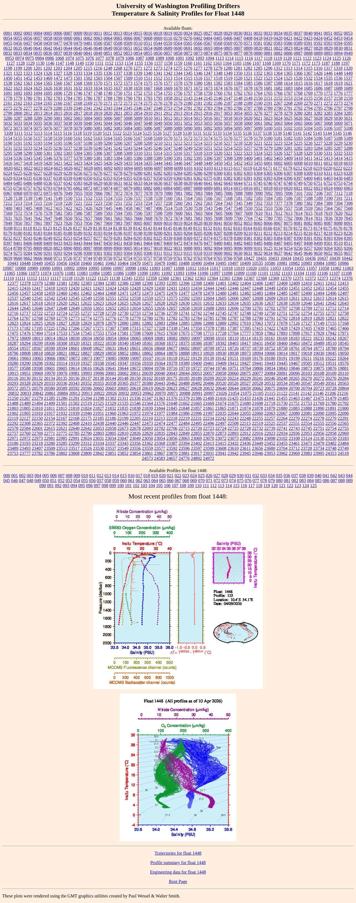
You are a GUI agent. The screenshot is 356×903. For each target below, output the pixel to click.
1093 (199, 58)
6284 (178, 173)
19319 (74, 363)
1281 (237, 68)
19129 (196, 358)
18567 (37, 348)
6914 (228, 188)
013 (108, 475)
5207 (127, 143)
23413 (208, 443)
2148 (238, 98)
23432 (233, 443)
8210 (248, 233)
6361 (188, 178)
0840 (77, 53)
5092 (208, 128)
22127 (25, 418)
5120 (97, 133)
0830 (338, 48)
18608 (86, 348)
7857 (27, 223)
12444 (208, 288)
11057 (311, 268)
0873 (198, 53)
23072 (220, 438)
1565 (47, 83)
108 (182, 485)
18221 (306, 338)
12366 (237, 278)
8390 (298, 238)
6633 (138, 183)
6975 (48, 193)
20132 (37, 378)
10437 (322, 258)
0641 (37, 48)
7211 (348, 198)
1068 (59, 58)
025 (201, 475)
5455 (258, 163)
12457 (25, 293)
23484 (343, 443)
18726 (233, 348)
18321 (86, 343)
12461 (74, 293)
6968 (18, 193)
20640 (220, 388)
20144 (110, 378)
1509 (127, 78)
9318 (198, 253)
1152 (109, 63)
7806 (298, 218)
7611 (268, 213)
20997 (209, 393)
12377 (12, 283)
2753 (168, 108)
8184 (47, 233)
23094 (257, 438)
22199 (122, 418)
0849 (97, 53)
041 (326, 475)
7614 (298, 213)
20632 (208, 388)
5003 (77, 118)
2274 (348, 103)
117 (251, 485)
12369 (273, 278)
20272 (318, 378)
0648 (97, 48)
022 (178, 475)
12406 (257, 283)
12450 (282, 288)
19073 (86, 358)
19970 (49, 373)
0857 (168, 53)
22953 (306, 433)
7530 (188, 208)
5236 (57, 148)
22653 (98, 428)
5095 (238, 128)
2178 (168, 103)
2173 (127, 103)
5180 (268, 138)
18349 (135, 343)
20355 (98, 383)
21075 (245, 393)
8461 (138, 243)
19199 (294, 358)
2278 (37, 108)
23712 (294, 448)
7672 (168, 218)
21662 (184, 403)
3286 (7, 118)
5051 (178, 123)
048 (30, 480)
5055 (208, 123)
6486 (27, 183)
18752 (269, 348)
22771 (49, 433)
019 (154, 475)
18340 (122, 343)
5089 (178, 128)
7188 (308, 198)
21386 (196, 398)
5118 (77, 133)
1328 (67, 73)
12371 (298, 278)
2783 (208, 108)
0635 (17, 48)
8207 (218, 233)
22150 (37, 418)
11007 (166, 268)
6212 (297, 168)
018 (147, 475)
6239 (67, 173)
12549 (86, 298)
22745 (306, 428)
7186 (288, 198)
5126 (157, 133)
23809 (86, 453)
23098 (269, 438)
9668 (47, 258)
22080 (294, 413)
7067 (108, 193)
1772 (328, 93)
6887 (188, 188)
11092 (166, 273)
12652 (110, 308)
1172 (306, 63)
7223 (97, 203)
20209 (208, 378)
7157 (138, 198)
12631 (196, 303)
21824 (86, 408)
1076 (89, 58)
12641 (318, 303)
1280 (227, 68)
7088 (238, 193)
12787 (233, 318)
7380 (298, 203)
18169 (281, 338)
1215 (87, 68)
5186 (318, 138)
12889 (220, 323)
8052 (238, 223)
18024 (62, 338)
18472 (306, 343)
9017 (148, 248)
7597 (148, 213)
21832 (110, 408)
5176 (228, 138)
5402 (268, 158)
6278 (117, 173)
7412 (47, 208)
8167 (277, 228)
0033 (268, 33)
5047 (138, 123)
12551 (110, 298)
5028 (318, 118)
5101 (278, 128)
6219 (317, 168)
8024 (188, 223)
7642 (37, 218)
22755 (343, 428)
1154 (128, 63)
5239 (87, 148)
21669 (208, 403)
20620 (159, 388)
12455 (343, 288)
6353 (107, 178)
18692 (184, 348)
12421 (86, 288)
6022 (28, 168)
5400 (248, 158)
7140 (37, 198)
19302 (49, 363)
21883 (294, 408)
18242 (330, 338)
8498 (308, 243)
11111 (20, 278)
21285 (49, 398)
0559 (168, 43)
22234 (208, 418)
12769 (49, 318)
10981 (282, 263)
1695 (47, 93)
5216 (218, 143)
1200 (27, 68)
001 (14, 475)
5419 (37, 163)
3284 (338, 113)
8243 (27, 238)
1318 (337, 68)
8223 (338, 233)
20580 (49, 388)
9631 (248, 253)
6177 (277, 168)
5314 (158, 153)
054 (76, 480)
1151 (99, 63)
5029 (328, 118)
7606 (228, 213)
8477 (208, 243)
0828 (318, 48)
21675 (233, 403)
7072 (118, 193)
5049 (158, 123)
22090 (318, 413)
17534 (74, 333)
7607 (238, 213)
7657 (87, 218)
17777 (245, 333)
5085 (138, 128)
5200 (107, 143)
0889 (318, 53)
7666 (138, 218)
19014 (282, 353)
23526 (86, 448)
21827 (98, 408)
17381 (220, 328)
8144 (157, 228)
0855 (148, 53)
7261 (188, 203)
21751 (294, 403)
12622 (86, 303)
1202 (47, 68)
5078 (67, 128)
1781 (37, 98)
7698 (218, 218)
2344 (117, 108)
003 (30, 475)
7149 (57, 198)
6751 (318, 183)
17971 (343, 333)
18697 (196, 348)
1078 (109, 58)
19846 (294, 368)
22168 (74, 418)
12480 (220, 293)
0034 (278, 33)
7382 (308, 203)
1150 (89, 63)
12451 (294, 288)
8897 (87, 248)
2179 (178, 103)
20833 (25, 393)
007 (61, 475)
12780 (147, 318)
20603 (110, 388)
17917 (306, 333)
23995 (318, 453)
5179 (258, 138)
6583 (77, 183)
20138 (98, 378)
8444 (87, 243)
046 (14, 480)
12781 (159, 318)
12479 (208, 293)
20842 (37, 393)
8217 (318, 233)
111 (206, 485)
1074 (69, 58)
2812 (27, 113)
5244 (138, 148)
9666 (37, 258)
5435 (148, 163)
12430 (159, 288)
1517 (208, 78)
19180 (269, 358)
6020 (8, 168)
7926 (67, 223)
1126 (346, 58)
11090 (142, 273)
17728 (220, 333)
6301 (228, 173)
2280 (57, 108)
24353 (331, 453)
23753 (12, 453)
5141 (297, 133)
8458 (127, 243)
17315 (135, 328)
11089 (130, 273)
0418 (258, 38)
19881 (343, 368)
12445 (220, 288)
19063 (25, 358)
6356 (138, 178)
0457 (27, 43)
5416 (7, 163)
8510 (338, 243)
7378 (288, 203)
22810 (122, 433)
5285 (328, 148)
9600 (218, 253)
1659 (138, 88)
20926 (111, 393)
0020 (178, 33)
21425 (233, 398)
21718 (269, 403)
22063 (269, 413)
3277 (268, 113)
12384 (98, 283)
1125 (336, 58)
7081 (178, 193)
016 (131, 475)
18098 (208, 338)
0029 (228, 33)
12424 (110, 288)
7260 (178, 203)
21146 (318, 393)
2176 (158, 103)
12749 (257, 313)
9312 (168, 253)
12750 (269, 313)
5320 (218, 153)
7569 (7, 213)
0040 (308, 33)
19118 (171, 358)
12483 (257, 293)
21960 (110, 413)
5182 (288, 138)
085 (318, 480)
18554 (12, 348)
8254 (77, 238)
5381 (97, 158)
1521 (248, 78)
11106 (322, 273)
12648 (61, 308)
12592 (184, 298)
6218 (307, 168)
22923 (269, 433)
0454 (348, 38)
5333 (348, 153)
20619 (147, 388)
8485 (258, 243)
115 (236, 485)
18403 (233, 343)
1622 (7, 88)
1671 (188, 88)
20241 (257, 378)
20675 (269, 388)
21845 (171, 408)
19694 (147, 368)
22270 (294, 418)
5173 (198, 138)
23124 (306, 438)
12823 (12, 323)
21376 (171, 398)
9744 (87, 258)
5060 (248, 123)
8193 (97, 233)
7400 (7, 208)
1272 (147, 68)
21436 (257, 398)
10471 (147, 263)
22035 (220, 413)
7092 (268, 193)
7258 (168, 203)
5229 (338, 143)
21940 (86, 413)
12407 (269, 283)
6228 (47, 173)
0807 (238, 48)
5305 (87, 153)
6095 (138, 168)
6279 (127, 173)
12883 (159, 323)
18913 (196, 353)
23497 (37, 448)
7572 (17, 213)
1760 (218, 93)
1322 (17, 73)
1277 (197, 68)
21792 (343, 403)
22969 (343, 433)
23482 (331, 443)
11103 (286, 273)
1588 (278, 83)
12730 (122, 313)
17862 (269, 333)
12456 (12, 293)
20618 (135, 388)
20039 (147, 373)
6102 (198, 168)
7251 (117, 203)
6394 (278, 178)
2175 (148, 103)
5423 (77, 163)
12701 (257, 308)
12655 (147, 308)
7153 (97, 198)
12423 (98, 288)
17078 (282, 323)
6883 (158, 188)
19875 (318, 368)
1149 (79, 63)
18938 (233, 353)
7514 (168, 208)
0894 (338, 53)
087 (333, 480)
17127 (306, 323)
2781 (188, 108)
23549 (122, 448)
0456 (17, 43)
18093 (184, 338)
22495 (196, 423)
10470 (135, 263)
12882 (147, 323)
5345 (37, 158)
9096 (238, 248)
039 (310, 475)
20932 (123, 393)
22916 (257, 433)
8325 (158, 238)
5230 (348, 143)
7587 (87, 213)
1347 (208, 73)
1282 (247, 68)
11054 (287, 268)
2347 (148, 108)
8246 (37, 238)
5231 (7, 148)
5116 (67, 133)
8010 (168, 223)
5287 (338, 148)
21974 (147, 413)
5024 (278, 118)
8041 (218, 223)
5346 (47, 158)
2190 (258, 103)
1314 (297, 68)
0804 (218, 48)
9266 (348, 248)
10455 (49, 263)
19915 (13, 373)
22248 (245, 418)
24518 (343, 453)
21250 (12, 398)
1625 (37, 88)
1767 (288, 93)
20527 (245, 383)
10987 (8, 268)
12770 (61, 318)
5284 (318, 148)
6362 (198, 178)
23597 (196, 448)
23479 (318, 443)
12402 (233, 283)
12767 (25, 318)
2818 (87, 113)
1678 (248, 88)
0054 (7, 38)
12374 (334, 278)
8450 (107, 243)
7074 (128, 193)
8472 (178, 243)
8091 (348, 223)
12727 (86, 313)
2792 (298, 108)
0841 (87, 53)
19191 (282, 358)
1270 (127, 68)
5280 (278, 148)
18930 (220, 353)
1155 (138, 63)
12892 (233, 323)
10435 (298, 258)
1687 (328, 88)
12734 (147, 313)
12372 (310, 278)
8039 (208, 223)
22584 (25, 428)
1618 (328, 83)
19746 (220, 368)
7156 (127, 198)
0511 (148, 43)
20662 (257, 388)
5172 (188, 138)
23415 (220, 443)
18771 (318, 348)
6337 (47, 178)
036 (287, 475)
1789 (117, 98)
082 (294, 480)
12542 (49, 298)
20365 (122, 383)
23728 (306, 448)
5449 (208, 163)
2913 (178, 113)
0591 (308, 43)
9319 (208, 253)
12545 (74, 298)
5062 (268, 123)
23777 (25, 453)
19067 (62, 358)
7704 (248, 218)
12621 (74, 303)
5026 (298, 118)
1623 (17, 88)
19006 (269, 353)
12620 (61, 303)
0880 (258, 53)
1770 (318, 93)
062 (139, 480)
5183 (298, 138)
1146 (50, 63)
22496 (208, 423)
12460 (61, 293)
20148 (122, 378)
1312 (277, 68)
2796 (328, 108)
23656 (257, 448)
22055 (245, 413)
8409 (47, 243)
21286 (61, 398)
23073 (233, 438)
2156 (318, 98)
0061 (77, 38)
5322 (238, 153)
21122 (281, 393)
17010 (245, 323)
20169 (159, 378)
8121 (37, 228)
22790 (86, 433)
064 (154, 480)
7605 (218, 213)
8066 (268, 223)
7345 (238, 203)
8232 (7, 238)
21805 (25, 408)
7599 (168, 213)
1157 (158, 63)
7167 (218, 198)
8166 (267, 228)
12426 (122, 288)
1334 (87, 73)
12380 (49, 283)
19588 (25, 368)
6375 (208, 178)
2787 (248, 108)
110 (198, 485)
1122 (307, 58)
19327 (86, 363)
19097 (135, 358)
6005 (288, 163)
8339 (168, 238)
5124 (137, 133)
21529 (110, 403)
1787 (97, 98)
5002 (67, 118)
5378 (77, 158)
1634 (97, 88)
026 (209, 475)
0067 (138, 38)
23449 (257, 443)
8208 (228, 233)
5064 (288, 123)
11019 (239, 268)
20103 (306, 373)
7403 (17, 208)
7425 (77, 208)
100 (120, 485)
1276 (187, 68)
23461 (294, 443)
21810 (37, 408)
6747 (278, 183)
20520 (220, 383)
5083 (117, 128)
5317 (188, 153)
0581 (258, 43)
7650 (67, 218)
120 (274, 485)
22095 (331, 413)
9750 (107, 258)
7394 (338, 203)
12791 (269, 318)
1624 (27, 88)
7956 (87, 223)
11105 (310, 273)
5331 (328, 153)
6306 (278, 173)
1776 (338, 93)
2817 (77, 113)
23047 (122, 438)
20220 (220, 378)
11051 (263, 268)
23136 (318, 438)
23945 (245, 453)
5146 (347, 133)
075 (240, 480)
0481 (87, 43)
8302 (148, 238)
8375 (218, 238)
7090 (258, 193)
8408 (37, 243)
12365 (224, 278)
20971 (172, 393)
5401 (258, 158)
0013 (117, 33)
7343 (228, 203)
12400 (208, 283)
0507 (107, 43)
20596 (86, 388)
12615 (343, 298)
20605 (122, 388)
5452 (238, 163)
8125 (57, 228)
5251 (208, 148)
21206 (330, 393)
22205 (135, 418)
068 (185, 480)
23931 (208, 453)
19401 (208, 363)
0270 (178, 38)
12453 (318, 288)
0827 (308, 48)
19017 (294, 353)
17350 (196, 328)
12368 (261, 278)
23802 (61, 453)
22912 (245, 433)
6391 (248, 178)
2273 (338, 103)
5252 (218, 148)
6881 (138, 188)
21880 (282, 408)
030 (240, 475)
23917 (196, 453)
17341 (184, 328)
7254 (148, 203)
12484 (269, 293)
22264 (282, 418)
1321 (7, 73)
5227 (318, 143)
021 (170, 475)
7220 (67, 203)
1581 (208, 83)
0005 (47, 33)
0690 (178, 48)
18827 (86, 353)
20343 (74, 383)
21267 (25, 398)
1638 (127, 88)
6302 (238, 173)
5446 (178, 163)
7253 (138, 203)
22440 (110, 423)
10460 (86, 263)
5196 (67, 143)
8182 (27, 233)
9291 (47, 253)
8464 (148, 243)
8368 (178, 238)
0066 (127, 38)
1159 (178, 63)
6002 (278, 163)
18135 (257, 338)
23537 (110, 448)
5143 (317, 133)
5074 (27, 128)
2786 (238, 108)
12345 (126, 278)
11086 (118, 273)
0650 (117, 48)
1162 (207, 63)
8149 (187, 228)
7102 (308, 193)
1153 (119, 63)
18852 (122, 353)
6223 (347, 168)
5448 (198, 163)
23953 (269, 453)
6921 (298, 188)
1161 (197, 63)
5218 (238, 143)
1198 (8, 68)
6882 (148, 188)
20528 (257, 383)
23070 (208, 438)
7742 (258, 218)
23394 (184, 443)
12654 (135, 308)
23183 (343, 438)
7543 (208, 208)
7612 (278, 213)
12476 (171, 293)
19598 (37, 368)
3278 (278, 113)
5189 (348, 138)
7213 (17, 203)
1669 (168, 88)
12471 (122, 293)
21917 (49, 413)
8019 (178, 223)
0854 (138, 53)
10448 (25, 263)
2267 (278, 103)
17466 (343, 328)
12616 (12, 303)
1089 (159, 58)
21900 (343, 408)
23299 (74, 443)
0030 (238, 33)
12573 (159, 298)
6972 (38, 193)
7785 (278, 218)
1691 (7, 93)
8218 (328, 233)
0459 (47, 43)
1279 (217, 68)
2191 (268, 103)
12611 (294, 298)
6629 (97, 183)
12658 (184, 308)
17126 (294, 323)
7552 (258, 208)
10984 (318, 263)
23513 (61, 448)
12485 (282, 293)
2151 (268, 98)
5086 (148, 128)
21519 (86, 403)
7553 (268, 208)
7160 (168, 198)
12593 (196, 298)
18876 (171, 353)
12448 (257, 288)
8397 (7, 243)
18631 (110, 348)
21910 (37, 413)
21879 (269, 408)
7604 (208, 213)
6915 (238, 188)
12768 (37, 318)
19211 (306, 358)
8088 (338, 223)
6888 (198, 188)
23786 (49, 453)
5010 (148, 118)
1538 (7, 83)
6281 (148, 173)
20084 (269, 373)
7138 (17, 198)
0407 (238, 38)
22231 (196, 418)
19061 (13, 358)
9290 (37, 253)
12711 (318, 308)
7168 (228, 198)
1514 (178, 78)
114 (228, 485)
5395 (198, 158)
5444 (158, 163)
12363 (200, 278)
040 (318, 475)
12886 (196, 323)
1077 (99, 58)
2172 (117, 103)
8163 (237, 228)
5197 (77, 143)
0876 (228, 53)
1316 (317, 68)
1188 (335, 63)
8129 (87, 228)
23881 (184, 453)
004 (37, 475)
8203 (178, 233)
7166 (208, 198)
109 (190, 485)
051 (53, 480)
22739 (269, 428)
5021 (258, 118)
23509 (49, 448)
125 (313, 485)
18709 (208, 348)
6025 (58, 168)
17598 (135, 333)
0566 (198, 43)
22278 (318, 418)
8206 (208, 233)
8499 (318, 243)
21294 (86, 398)
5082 (107, 128)
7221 (77, 203)
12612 (306, 298)
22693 (147, 428)
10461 (98, 263)
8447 (97, 243)
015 (123, 475)
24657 (171, 458)
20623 (171, 388)
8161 (217, 228)
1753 (148, 93)
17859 (257, 333)
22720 (196, 428)
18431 (257, 343)
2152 (278, 98)
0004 (37, 33)
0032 (258, 33)
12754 (306, 313)
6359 (168, 178)
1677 (238, 88)
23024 (86, 438)
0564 (178, 43)
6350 (87, 178)
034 (271, 475)
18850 (110, 353)
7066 (98, 193)
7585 (67, 213)
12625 (122, 303)
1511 (148, 78)
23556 (135, 448)
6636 (158, 183)
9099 (248, 248)
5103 (298, 128)
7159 (158, 198)
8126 (67, 228)
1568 (77, 83)
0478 (67, 43)
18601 (74, 348)
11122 (91, 278)
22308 (25, 423)
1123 (317, 58)
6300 (218, 173)
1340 (148, 73)
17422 (269, 328)
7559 (308, 208)
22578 (12, 428)
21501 (61, 403)
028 (224, 475)
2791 (288, 108)
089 (349, 480)
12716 (12, 313)
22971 (12, 438)
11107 (334, 273)
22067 (282, 413)
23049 (135, 438)
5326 (278, 153)
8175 (327, 228)
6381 (218, 178)
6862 (77, 188)
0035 (288, 33)
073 (224, 480)
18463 (294, 343)
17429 (294, 328)
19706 (159, 368)
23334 (98, 443)
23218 (37, 443)
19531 (331, 363)
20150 (135, 378)
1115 (239, 58)
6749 (298, 183)
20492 (196, 383)
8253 (67, 238)
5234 (37, 148)
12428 (135, 288)
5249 (188, 148)
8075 (288, 223)
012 (100, 475)
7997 (127, 223)
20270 (306, 378)
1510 (138, 78)
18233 (318, 338)
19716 (171, 368)
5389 (158, 158)
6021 (18, 168)
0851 (107, 53)
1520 (238, 78)
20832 (13, 393)
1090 (169, 58)
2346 (138, 108)
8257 (87, 238)
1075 (79, 58)
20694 (282, 388)
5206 (117, 143)
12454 (331, 288)
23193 (25, 443)
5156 (27, 138)
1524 (278, 78)
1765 (268, 93)
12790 (257, 318)
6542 (67, 183)
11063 (347, 268)
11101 (263, 273)
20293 (12, 383)
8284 (127, 238)
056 (92, 480)
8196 (117, 233)
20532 (269, 383)
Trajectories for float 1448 (178, 853)
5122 (117, 133)
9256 (298, 248)
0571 (248, 43)
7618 (318, 213)
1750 (117, 93)
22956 (318, 433)
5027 (308, 118)
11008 (179, 268)
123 (298, 485)
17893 (282, 333)
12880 (122, 323)
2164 (37, 103)
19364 (159, 363)
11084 (94, 273)
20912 (74, 393)
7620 (338, 213)
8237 (17, 238)
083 (302, 480)
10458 (74, 263)
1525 (288, 78)
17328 (159, 328)
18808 (25, 353)
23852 (122, 453)
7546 (218, 208)
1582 (218, 83)
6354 (117, 178)
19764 (245, 368)
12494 (318, 293)
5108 (348, 128)
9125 (268, 248)
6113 (218, 168)
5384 (117, 158)
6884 (168, 188)
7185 (278, 198)
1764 (258, 93)
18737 (245, 348)
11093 (178, 273)
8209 (238, 233)
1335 (97, 73)
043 (341, 475)
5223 (278, 143)
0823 (288, 48)
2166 (57, 103)
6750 (308, 183)
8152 (207, 228)
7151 (77, 198)
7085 (218, 193)
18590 (49, 348)
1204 (67, 68)
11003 (154, 268)
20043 (171, 373)
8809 (37, 248)
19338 (98, 363)
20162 (147, 378)
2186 (218, 103)
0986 (49, 58)
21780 (331, 403)
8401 (17, 243)
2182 (208, 103)
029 (232, 475)
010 (84, 475)
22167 (61, 418)
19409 (220, 363)
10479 (159, 263)
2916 (208, 113)
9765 (218, 258)
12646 (37, 308)
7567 (338, 208)
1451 (17, 78)
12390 (147, 283)
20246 (269, 378)
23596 (184, 448)
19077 (98, 358)
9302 (107, 253)
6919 (278, 188)
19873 (306, 368)
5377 (67, 158)
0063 (97, 38)
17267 (86, 328)
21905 (25, 413)
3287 (17, 118)
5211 (168, 143)
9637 (278, 253)
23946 (257, 453)
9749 (97, 258)
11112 (32, 278)
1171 (296, 63)
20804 (343, 388)
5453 (248, 163)
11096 (202, 273)
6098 (168, 168)
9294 (67, 253)
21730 (282, 403)
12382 (74, 283)
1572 (117, 83)
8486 (268, 243)
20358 (110, 383)
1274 (167, 68)
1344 (178, 73)
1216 (97, 68)
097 (97, 485)
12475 (159, 293)
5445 (168, 163)
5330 (318, 153)
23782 (37, 453)
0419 (268, 38)
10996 (106, 268)
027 (217, 475)
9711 (57, 258)
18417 (245, 343)
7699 (228, 218)
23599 (208, 448)
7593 (107, 213)
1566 (57, 83)
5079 (77, 128)
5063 (278, 123)
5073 (17, 128)
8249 (47, 238)
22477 (171, 423)
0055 (17, 38)
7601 (188, 213)
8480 (218, 243)
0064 (107, 38)
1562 (17, 83)
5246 (158, 148)
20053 (196, 373)
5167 (138, 138)
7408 (37, 208)
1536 (338, 78)
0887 (298, 53)
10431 (261, 258)
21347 (147, 398)
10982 (294, 263)
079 (271, 480)
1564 (37, 83)
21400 (208, 398)
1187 (325, 63)
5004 (87, 118)
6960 (338, 188)
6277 (107, 173)
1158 (168, 63)
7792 (288, 218)
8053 (248, 223)
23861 (147, 453)
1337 (117, 73)
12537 (12, 298)
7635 (17, 218)
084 (310, 480)
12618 (37, 303)
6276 (97, 173)
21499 (49, 403)
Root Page (178, 881)
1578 (178, 83)
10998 (130, 268)
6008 (298, 163)
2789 (268, 108)
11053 (275, 268)
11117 (55, 278)
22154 (49, 418)
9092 (208, 248)
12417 (37, 288)
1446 (328, 73)
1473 (67, 78)
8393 (328, 238)
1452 (27, 78)
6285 (188, 173)
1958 (168, 98)
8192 (87, 233)
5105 (318, 128)
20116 (12, 378)
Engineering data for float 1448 (178, 872)
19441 (257, 363)
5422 (67, 163)
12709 (306, 308)
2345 (127, 108)
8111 (18, 228)
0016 (148, 33)
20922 (99, 393)
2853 (127, 113)
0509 (127, 43)
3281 (308, 113)
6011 (318, 163)
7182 (248, 198)
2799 (7, 113)
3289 (37, 118)
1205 (77, 68)
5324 (258, 153)
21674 (220, 403)
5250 (198, 148)
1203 (57, 68)
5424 (87, 163)
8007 (148, 223)
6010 (308, 163)
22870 (208, 433)
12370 (285, 278)
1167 (257, 63)
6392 (258, 178)
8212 (268, 233)
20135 (61, 378)
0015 (138, 33)
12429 (147, 288)
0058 (47, 38)
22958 (331, 433)
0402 (198, 38)
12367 (249, 278)
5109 (8, 133)
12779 (135, 318)
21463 (294, 398)
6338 (57, 178)
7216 (47, 203)
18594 (61, 348)
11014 (202, 268)
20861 (50, 393)
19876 (331, 368)
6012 (328, 163)
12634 (233, 303)
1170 (286, 63)
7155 (117, 198)
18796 (12, 353)
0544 (158, 43)
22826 (135, 433)
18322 (98, 343)
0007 (67, 33)
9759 (168, 258)
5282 (298, 148)
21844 (159, 408)
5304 (77, 153)
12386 (122, 283)
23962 (282, 453)
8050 (228, 223)
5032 (7, 123)
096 (89, 485)
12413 (343, 283)
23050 (147, 438)
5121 (107, 133)
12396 (184, 283)
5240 (97, 148)
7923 (57, 223)
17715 (208, 333)
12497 (343, 293)
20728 (331, 388)
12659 (196, 308)
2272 (328, 103)
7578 (47, 213)
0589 (298, 43)
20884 (62, 393)
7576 (37, 213)
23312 (86, 443)
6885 (178, 188)
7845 (348, 218)
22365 (37, 423)
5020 (248, 118)
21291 (74, 398)
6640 (198, 183)
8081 (298, 223)
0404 (208, 38)
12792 (282, 318)
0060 (67, 38)
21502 (74, 403)
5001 (57, 118)
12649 (74, 308)
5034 (27, 123)
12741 (184, 313)
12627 (147, 303)
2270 (308, 103)
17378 (208, 328)
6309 (308, 173)
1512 (158, 78)
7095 (278, 193)
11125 (102, 278)
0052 (338, 33)
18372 (171, 343)
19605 (61, 368)
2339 (67, 108)
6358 (158, 178)
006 (53, 475)
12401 (220, 283)
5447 (188, 163)
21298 (98, 398)
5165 (117, 138)
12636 (257, 303)
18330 (110, 343)
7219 (57, 203)
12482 (245, 293)
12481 (233, 293)
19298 (37, 363)
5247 (168, 148)
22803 (98, 433)
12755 (318, 313)
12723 (49, 313)
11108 (346, 273)
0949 (348, 53)
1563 (27, 83)
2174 (138, 103)
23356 (135, 443)
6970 (28, 193)
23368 (159, 443)
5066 (308, 123)
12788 (245, 318)
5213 (188, 143)
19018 (306, 353)
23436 (245, 443)
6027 (78, 168)
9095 (228, 248)
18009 (25, 338)
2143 (188, 98)
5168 (148, 138)
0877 (238, 53)
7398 (348, 203)
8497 (298, 243)
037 (294, 475)
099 (112, 485)
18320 (74, 343)
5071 (348, 123)
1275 (177, 68)
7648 (57, 218)
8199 (148, 233)
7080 (168, 193)
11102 (275, 273)
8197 (127, 233)
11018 (227, 268)
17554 (110, 333)
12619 (49, 303)
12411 (318, 283)
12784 (196, 318)
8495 (288, 243)
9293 (57, 253)
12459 (49, 293)
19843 (282, 368)
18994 (257, 353)
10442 (347, 258)
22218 (171, 418)
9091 (198, 248)
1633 (87, 88)
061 (131, 480)
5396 (208, 158)
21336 (135, 398)
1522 (258, 78)
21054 (233, 393)
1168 (266, 63)
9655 (338, 253)
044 (349, 475)
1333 (77, 73)
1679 (258, 88)
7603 (198, 213)
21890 (318, 408)
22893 (233, 433)
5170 (168, 138)
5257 (248, 148)
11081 (70, 273)
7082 (188, 193)
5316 (178, 153)
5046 (127, 123)
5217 (228, 143)
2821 (117, 113)
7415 (57, 208)
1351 (248, 73)
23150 (331, 438)
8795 (27, 248)
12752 (294, 313)
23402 (196, 443)
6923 (318, 188)
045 (6, 480)
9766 (228, 258)
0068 (148, 38)
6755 (7, 188)
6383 (238, 178)
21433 (245, 398)
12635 (245, 303)
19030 (318, 353)
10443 (12, 263)
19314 (61, 363)
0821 (268, 48)
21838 (135, 408)
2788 (258, 108)
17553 (98, 333)
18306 (49, 343)
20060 (233, 373)
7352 (258, 203)
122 (290, 485)
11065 (9, 273)
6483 (348, 178)
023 (185, 475)
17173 (12, 328)
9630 (238, 253)
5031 (348, 118)
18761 (294, 348)
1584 (238, 83)
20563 (343, 383)
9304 (127, 253)
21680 (245, 403)
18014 (49, 338)
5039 (77, 123)
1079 (119, 58)
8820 (47, 248)
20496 (208, 383)
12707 (282, 308)
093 (66, 485)
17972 (13, 338)
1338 (127, 73)
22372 (49, 423)
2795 (318, 108)
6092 (108, 168)
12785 (208, 318)
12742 (196, 313)
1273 (157, 68)
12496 (331, 293)
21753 (306, 403)
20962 (148, 393)
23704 (282, 448)
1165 (237, 63)
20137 (86, 378)
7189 (318, 198)
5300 (37, 153)
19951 (25, 373)
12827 (61, 323)
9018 (158, 248)
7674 (178, 218)
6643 (228, 183)
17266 (74, 328)
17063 (257, 323)
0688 (158, 48)
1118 (268, 58)
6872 (87, 188)
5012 (168, 118)
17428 (282, 328)
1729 (67, 93)
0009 (77, 33)
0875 (218, 53)
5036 (47, 123)
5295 (7, 153)
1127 (10, 63)
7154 (107, 198)
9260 (318, 248)
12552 (122, 298)
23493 (25, 448)
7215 (37, 203)
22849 (184, 433)
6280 (138, 173)
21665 (196, 403)
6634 (148, 183)
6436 (338, 178)
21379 (184, 398)
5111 (18, 133)
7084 (208, 193)
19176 (257, 358)
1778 (7, 98)
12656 (159, 308)
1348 (218, 73)
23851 (110, 453)
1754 (158, 93)
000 (6, 475)
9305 (138, 253)
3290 (47, 118)
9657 (348, 253)
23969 (294, 453)
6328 (348, 173)
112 (213, 485)
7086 (228, 193)
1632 (77, 88)
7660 (97, 218)
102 (136, 485)
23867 (159, 453)
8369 (188, 238)
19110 (159, 358)
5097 (248, 128)
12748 (245, 313)
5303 (67, 153)
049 (37, 480)
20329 (37, 383)
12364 (212, 278)
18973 (245, 353)
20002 (123, 373)
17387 (233, 328)
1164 (227, 63)
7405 (27, 208)
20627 (184, 388)
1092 (189, 58)
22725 (233, 428)
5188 (338, 138)
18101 (221, 338)
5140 (287, 133)
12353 (139, 278)
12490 (306, 293)
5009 (138, 118)
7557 (288, 208)
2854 (138, 113)
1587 (268, 83)
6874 (107, 188)
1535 (328, 78)
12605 (220, 298)
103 (143, 485)
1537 (348, 78)
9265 (338, 248)
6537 (57, 183)
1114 (229, 58)
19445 (282, 363)
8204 (188, 233)
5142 (307, 133)
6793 (47, 188)
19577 (12, 368)
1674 (218, 88)
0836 (47, 53)
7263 (208, 203)
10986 (343, 263)
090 (42, 485)
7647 (47, 218)
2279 (47, 108)
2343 (107, 108)
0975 (29, 58)
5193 (37, 143)
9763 (198, 258)
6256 (77, 173)
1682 (278, 88)
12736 (159, 313)
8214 (288, 233)
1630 (57, 88)
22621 (61, 428)
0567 (208, 43)
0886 (288, 53)
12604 (208, 298)
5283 (308, 148)
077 (256, 480)
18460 (282, 343)
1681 (268, 88)
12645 (25, 308)
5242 (117, 148)
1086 (129, 58)
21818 (74, 408)
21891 (331, 408)
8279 (107, 238)
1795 (158, 98)
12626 (135, 303)
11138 (114, 278)
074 (232, 480)
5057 (228, 123)
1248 (107, 68)
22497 (220, 423)
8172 (297, 228)
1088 (149, 58)
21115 (269, 393)
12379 (37, 283)
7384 (318, 203)
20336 (61, 383)
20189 (196, 378)
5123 (127, 133)
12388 (135, 283)
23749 (343, 448)
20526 (233, 383)
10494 (208, 263)
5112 (28, 133)
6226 (27, 173)
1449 (348, 73)
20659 (245, 388)
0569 (228, 43)
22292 (12, 423)
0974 (19, 58)
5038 (67, 123)
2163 (27, 103)
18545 (343, 343)
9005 (127, 248)
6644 (238, 183)
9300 (87, 253)
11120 (79, 278)
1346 (198, 73)
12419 (61, 288)
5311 (148, 153)
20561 (331, 383)
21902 (12, 413)
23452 (269, 443)
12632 (208, 303)
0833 (17, 53)
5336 (17, 158)
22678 (135, 428)
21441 (269, 398)
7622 (348, 213)
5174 (208, 138)
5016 (208, 118)
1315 (307, 68)
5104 (308, 128)
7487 (148, 208)
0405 (218, 38)
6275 (87, 173)
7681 (188, 218)
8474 (188, 243)
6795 (67, 188)
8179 (7, 233)
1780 (27, 98)
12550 (98, 298)
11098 (227, 273)
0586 (288, 43)
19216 (318, 358)
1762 (238, 93)
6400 (308, 178)
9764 (208, 258)
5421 (57, 163)
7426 (87, 208)
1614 (288, 83)
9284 (27, 253)
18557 (25, 348)
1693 (27, 93)
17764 (233, 333)
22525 (269, 423)
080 (279, 480)
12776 (110, 318)
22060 (257, 413)
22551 (294, 423)
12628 (159, 303)
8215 (298, 233)
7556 (278, 208)
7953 (77, 223)
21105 (258, 393)
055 (84, 480)
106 (167, 485)
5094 (228, 128)
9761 (178, 258)
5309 (127, 153)
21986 (184, 413)
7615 (308, 213)
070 (201, 480)
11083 (82, 273)
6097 (158, 168)
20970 (160, 393)
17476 (25, 333)
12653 (122, 308)
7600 (178, 213)
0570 (238, 43)
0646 (87, 48)
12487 (294, 293)
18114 (245, 338)
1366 (298, 73)
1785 (77, 98)
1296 (267, 68)
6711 (248, 183)
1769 (308, 93)
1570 (97, 83)
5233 (27, 148)
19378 (171, 363)
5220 (248, 143)
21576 (159, 403)
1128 (20, 63)
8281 (117, 238)
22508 (233, 423)
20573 (25, 388)
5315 (168, 153)
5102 (288, 128)
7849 (7, 223)
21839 (147, 408)
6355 (127, 178)
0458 (37, 43)
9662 (27, 258)
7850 (17, 223)
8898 (97, 248)
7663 (117, 218)
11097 (214, 273)
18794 (343, 348)
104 (151, 485)
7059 (88, 193)
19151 (233, 358)
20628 (196, 388)
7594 (117, 213)
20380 (147, 383)
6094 (128, 168)
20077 (257, 373)
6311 (328, 173)
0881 (268, 53)
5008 (127, 118)
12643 (343, 303)
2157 (328, 98)
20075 (245, 373)
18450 (269, 343)
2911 (158, 113)
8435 (67, 243)
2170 (97, 103)
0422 (298, 38)
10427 (249, 258)
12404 (245, 283)
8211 (258, 233)
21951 (98, 413)
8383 (268, 238)
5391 (178, 158)
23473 (306, 443)
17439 (318, 328)
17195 (37, 328)
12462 (86, 293)
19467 (294, 363)
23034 (110, 438)
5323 (248, 153)
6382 (228, 178)
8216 (308, 233)
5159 (57, 138)
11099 (239, 273)
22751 (318, 428)
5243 (127, 148)
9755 (138, 258)
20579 (37, 388)
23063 (184, 438)
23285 (61, 443)
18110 (233, 338)
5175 (218, 138)
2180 (188, 103)
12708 (294, 308)
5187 (328, 138)
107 (175, 485)
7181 (238, 198)
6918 (268, 188)
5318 (198, 153)
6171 (267, 168)
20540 (294, 383)
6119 (247, 168)
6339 (67, 178)
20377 (135, 383)
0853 (127, 53)
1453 (37, 78)
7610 (258, 213)
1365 (288, 73)
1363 (268, 73)
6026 (68, 168)
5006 (107, 118)
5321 (228, 153)
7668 (148, 218)
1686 (318, 88)
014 (115, 475)
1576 (158, 83)
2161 (7, 103)
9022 (168, 248)
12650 (86, 308)
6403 (328, 178)
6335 (27, 178)
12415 (12, 288)
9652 (328, 253)
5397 (218, 158)
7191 (338, 198)
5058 (238, 123)
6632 (127, 183)
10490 (196, 263)
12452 (306, 288)
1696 (57, 93)
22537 (282, 423)
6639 (188, 183)
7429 (97, 208)
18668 (159, 348)
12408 (282, 283)
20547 (306, 383)
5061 (258, 123)
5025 (288, 118)
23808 (74, 453)
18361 (147, 343)
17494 (37, 333)
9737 (77, 258)
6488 (37, 183)
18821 (61, 353)
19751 (233, 368)
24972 (208, 458)
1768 (298, 93)
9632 (258, 253)
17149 (318, 323)
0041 (318, 33)
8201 (168, 233)
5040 (87, 123)
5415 (348, 158)
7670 (158, 218)
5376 (57, 158)
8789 (17, 248)
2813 (37, 113)
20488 (184, 383)
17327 (147, 328)
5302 (57, 153)
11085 (106, 273)
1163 (217, 63)
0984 (39, 58)
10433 (273, 258)
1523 (268, 78)
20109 (331, 373)
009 (76, 475)
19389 (184, 363)
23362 (147, 443)
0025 (198, 33)
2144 (198, 98)
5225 (298, 143)
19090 (123, 358)
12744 (208, 313)
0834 (27, 53)
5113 (38, 133)
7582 (57, 213)
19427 (245, 363)
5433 (127, 163)
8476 (198, 243)
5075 (37, 128)
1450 (7, 78)
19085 (111, 358)
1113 (219, 58)
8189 (77, 233)
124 (305, 485)
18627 (98, 348)
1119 (277, 58)
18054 (111, 338)
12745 (220, 313)
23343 (122, 443)
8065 (258, 223)
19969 (37, 373)
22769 (37, 433)
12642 (331, 303)
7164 (188, 198)
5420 (47, 163)
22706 (171, 428)
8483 (248, 243)
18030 (74, 338)
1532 (308, 78)
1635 (107, 88)
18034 (86, 338)
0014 (127, 33)
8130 (97, 228)
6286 (198, 173)
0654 (148, 48)
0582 (268, 43)
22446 (122, 423)
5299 (27, 153)
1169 (276, 63)
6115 (228, 168)
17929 (318, 333)
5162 (87, 138)
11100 (251, 273)
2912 (168, 113)
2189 (248, 103)
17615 (159, 333)
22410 (86, 423)
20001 (111, 373)
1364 (278, 73)
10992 (69, 268)
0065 (117, 38)
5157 (37, 138)
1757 (188, 93)
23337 (110, 443)
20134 (49, 378)
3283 (328, 113)
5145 (337, 133)
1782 (47, 98)
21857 (196, 408)
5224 (288, 143)
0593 (328, 43)
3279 (288, 113)
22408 (74, 423)
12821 (331, 318)
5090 (188, 128)
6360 (178, 178)
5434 (138, 163)
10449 (37, 263)
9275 (17, 253)
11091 (154, 273)
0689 (168, 48)
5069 (338, 123)
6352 (97, 178)
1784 (67, 98)
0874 (208, 53)
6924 (328, 188)
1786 (87, 98)
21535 (122, 403)
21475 (318, 398)
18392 (220, 343)
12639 (294, 303)
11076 (58, 273)
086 (326, 480)
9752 (117, 258)
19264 (342, 358)
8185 (57, 233)
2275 (7, 108)
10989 (32, 268)
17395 (245, 328)
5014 (188, 118)
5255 (238, 148)
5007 (117, 118)
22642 (86, 428)
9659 (7, 258)
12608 (257, 298)
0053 (348, 33)
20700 (294, 388)
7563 (318, 208)
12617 (25, 303)
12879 (110, 323)
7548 (238, 208)
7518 (178, 208)
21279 (37, 398)
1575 (148, 83)
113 (221, 485)
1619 (338, 83)
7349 (248, 203)
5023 (268, 118)
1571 (107, 83)
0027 (208, 33)
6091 (98, 168)
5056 (218, 123)
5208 (138, 143)
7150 (67, 198)
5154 (7, 138)
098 (105, 485)
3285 (348, 113)
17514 (49, 333)
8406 (27, 243)
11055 (299, 268)
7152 (87, 198)
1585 (248, 83)
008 (69, 475)
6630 (107, 183)
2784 (218, 108)
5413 (328, 158)
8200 (158, 233)
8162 (227, 228)
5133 (217, 133)
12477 (184, 293)
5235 (47, 148)
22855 (196, 433)
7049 (68, 193)
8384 (278, 238)
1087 (139, 58)
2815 (57, 113)
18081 (159, 338)
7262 (198, 203)
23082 (245, 438)
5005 (97, 118)
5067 (318, 123)
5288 (348, 148)
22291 (343, 418)
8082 (308, 223)
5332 (338, 153)
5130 (187, 133)
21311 (122, 398)
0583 (278, 43)
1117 (258, 58)
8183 (37, 233)
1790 (127, 98)
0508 (117, 43)
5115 (57, 133)
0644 (67, 48)
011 (92, 475)
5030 (338, 118)
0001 (7, 33)
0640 (27, 48)
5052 (188, 123)
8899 (107, 248)
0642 (47, 48)
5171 (178, 138)
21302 (110, 398)
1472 (57, 78)
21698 (257, 403)
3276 (258, 113)
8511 (348, 243)
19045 (331, 353)
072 (217, 480)
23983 (306, 453)
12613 (318, 298)
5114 (47, 133)
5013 (178, 118)
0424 (318, 38)
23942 (233, 453)
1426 (318, 73)
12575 (171, 298)
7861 (37, 223)
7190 (328, 198)
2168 (77, 103)
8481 (228, 243)
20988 (184, 393)
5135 (237, 133)
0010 (87, 33)
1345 (188, 73)
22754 (331, 428)
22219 (184, 418)
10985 (331, 263)
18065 (135, 338)
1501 (77, 78)
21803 (12, 408)
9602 (228, 253)
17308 (122, 328)
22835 (159, 433)
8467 (158, 243)
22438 (98, 423)
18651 (135, 348)
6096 (148, 168)
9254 (288, 248)
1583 (228, 83)
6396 (288, 178)
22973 (37, 438)
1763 (248, 93)
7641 (27, 218)
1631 (67, 88)
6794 (57, 188)
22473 (147, 423)
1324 (37, 73)
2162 (17, 103)
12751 (282, 313)
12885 (184, 323)
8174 (317, 228)
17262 (61, 328)
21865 (220, 408)
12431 (171, 288)
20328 (25, 383)
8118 (27, 228)
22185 (98, 418)
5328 (298, 153)
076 (248, 480)
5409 (288, 158)
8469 (168, 243)
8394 (338, 238)
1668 (158, 88)
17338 (171, 328)
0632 (7, 48)
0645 (77, 48)
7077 (138, 193)
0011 (97, 33)
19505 (306, 363)
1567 (67, 83)
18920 (208, 353)
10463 (110, 263)
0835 (37, 53)
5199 (97, 143)
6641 (208, 183)
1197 (345, 63)
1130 (40, 63)
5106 (328, 128)
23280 (49, 443)
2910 (148, 113)
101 (128, 485)
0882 (278, 53)
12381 (61, 283)
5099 (258, 128)
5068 (328, 123)
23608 (220, 448)
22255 (257, 418)
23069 (196, 438)
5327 (288, 153)
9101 (258, 248)
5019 (238, 118)
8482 (238, 243)
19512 (318, 363)
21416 (220, 398)
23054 (159, 438)
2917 (218, 113)
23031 (98, 438)
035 (279, 475)
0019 (168, 33)
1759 (208, 93)
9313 (178, 253)
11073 (33, 273)
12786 (220, 318)
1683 (288, 88)
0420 (278, 38)
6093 (118, 168)
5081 (97, 128)
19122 (184, 358)
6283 (168, 173)
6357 (148, 178)
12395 (171, 283)
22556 (331, 423)
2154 (298, 98)
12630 (184, 303)
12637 (269, 303)
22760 (25, 433)
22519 (257, 423)
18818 (37, 353)
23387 (171, 443)
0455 (7, 43)
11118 (67, 278)
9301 (97, 253)
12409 (294, 283)
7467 (138, 208)
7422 (67, 208)
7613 (288, 213)
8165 (257, 228)
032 (256, 475)
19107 (147, 358)
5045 (117, 123)
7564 (328, 208)
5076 (47, 128)
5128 (177, 133)
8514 (7, 248)
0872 (188, 53)
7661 (107, 218)
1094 (209, 58)
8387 (288, 238)
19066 (49, 358)
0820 (258, 48)
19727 (196, 368)
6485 (17, 183)
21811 (49, 408)
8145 (167, 228)
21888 (306, 408)
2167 (67, 103)
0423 (308, 38)
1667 (148, 88)
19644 (122, 368)
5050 (168, 123)
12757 (331, 313)
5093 (218, 128)
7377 (278, 203)
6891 (218, 188)
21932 (61, 413)
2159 (348, 98)
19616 (86, 368)
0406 (228, 38)
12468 (110, 293)
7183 (258, 198)
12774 (86, 318)
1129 (30, 63)
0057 (37, 38)
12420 (74, 288)
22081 (306, 413)
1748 (97, 93)
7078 (148, 193)
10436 (310, 258)
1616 (308, 83)
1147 (59, 63)
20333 (49, 383)
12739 (171, 313)
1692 (17, 93)
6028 (88, 168)
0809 (248, 48)
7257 (158, 203)
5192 (27, 143)
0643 (57, 48)
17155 (331, 323)
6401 (318, 178)
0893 (328, 53)
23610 (233, 448)
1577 (168, 83)
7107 (328, 193)
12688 (208, 308)
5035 (37, 123)
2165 (47, 103)
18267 (342, 338)
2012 (178, 98)
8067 (278, 223)
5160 (67, 138)
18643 (122, 348)
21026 (221, 393)
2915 (198, 113)
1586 (258, 83)
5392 (188, 158)
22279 (331, 418)
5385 (127, 158)
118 (259, 485)
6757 (27, 188)
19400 (196, 363)
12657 (171, 308)
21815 (61, 408)
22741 (282, 428)
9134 (278, 248)
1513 (168, 78)
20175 (171, 378)
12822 (343, 318)
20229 (245, 378)
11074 (46, 273)
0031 (248, 33)
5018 (228, 118)
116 (244, 485)
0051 (328, 33)
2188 (238, 103)
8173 (307, 228)
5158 (47, 138)
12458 (37, 293)
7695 (208, 218)
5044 (107, 123)
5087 (158, 128)
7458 (127, 208)
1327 (57, 73)
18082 (172, 338)
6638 (178, 183)
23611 (245, 448)
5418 (27, 163)
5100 (268, 128)
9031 (178, 248)
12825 (37, 323)
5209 (148, 143)
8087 (328, 223)
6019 (348, 163)
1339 (138, 73)
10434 (285, 258)
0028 (218, 33)
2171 (107, 103)
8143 (147, 228)
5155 (17, 138)
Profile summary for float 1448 (178, 862)
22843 (171, 433)
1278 (207, 68)
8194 (107, 233)
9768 (238, 258)
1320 (347, 68)
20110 (343, 373)
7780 (268, 218)
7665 (127, 218)
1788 (107, 98)
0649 (107, 48)
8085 (318, 223)
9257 (308, 248)
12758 (343, 313)
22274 (306, 418)
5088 (168, 128)
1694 (37, 93)
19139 (208, 358)
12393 (159, 283)
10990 (44, 268)
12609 (269, 298)
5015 (198, 118)
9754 (127, 258)
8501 (328, 243)
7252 (127, 203)
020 (162, 475)
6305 (268, 173)
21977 (159, 413)
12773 (74, 318)
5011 (158, 118)
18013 (37, 338)
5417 (17, 163)
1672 (198, 88)
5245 (148, 148)
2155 (308, 98)
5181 (278, 138)
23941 (220, 453)
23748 (331, 448)
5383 (107, 158)
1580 (198, 83)
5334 (7, 158)
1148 (69, 63)
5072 (7, 128)
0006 (57, 33)
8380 (238, 238)
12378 (25, 283)
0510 (138, 43)
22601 (37, 428)
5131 (197, 133)
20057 (208, 373)
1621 (348, 83)
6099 (178, 168)
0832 (7, 53)
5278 (258, 148)
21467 (306, 398)
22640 (74, 428)
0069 (158, 38)
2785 (228, 108)
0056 (27, 38)
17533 (61, 333)
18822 (74, 353)
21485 (343, 398)
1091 (179, 58)
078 (263, 480)
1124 (327, 58)
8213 (278, 233)
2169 (87, 103)
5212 (178, 143)
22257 (269, 418)
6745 (258, 183)
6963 (348, 188)
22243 (233, 418)
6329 (7, 178)
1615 (298, 83)
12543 (61, 298)
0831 (348, 48)
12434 (196, 288)
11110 (8, 278)
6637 (168, 183)
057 (100, 480)
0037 (298, 33)
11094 (190, 273)
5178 (248, 138)
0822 (278, 48)
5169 (158, 138)
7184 (268, 198)
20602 (98, 388)
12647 (49, 308)
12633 (220, 303)
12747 (233, 313)
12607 (245, 298)
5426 (107, 163)
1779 (17, 98)
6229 (57, 173)
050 (45, 480)
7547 (228, 208)
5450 (218, 163)
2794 (308, 108)
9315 (188, 253)
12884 (171, 323)
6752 (328, 183)
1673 (208, 88)
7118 (348, 193)
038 (302, 475)
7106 (318, 193)
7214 (27, 203)
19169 (245, 358)
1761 (228, 93)
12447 (245, 288)
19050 (343, 353)
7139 (27, 198)
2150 (258, 98)
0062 (87, 38)
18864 (159, 353)
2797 (338, 108)
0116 (168, 38)
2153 (288, 98)
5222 (268, 143)
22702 (159, 428)
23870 (171, 453)
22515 (245, 423)
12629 (171, 303)
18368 (159, 343)
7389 (328, 203)
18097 (196, 338)
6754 (348, 183)
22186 (110, 418)
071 (209, 480)
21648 (171, 403)
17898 (294, 333)
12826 (49, 323)
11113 (43, 278)
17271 (98, 328)
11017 (215, 268)
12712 (331, 308)
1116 (248, 58)
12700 (245, 308)
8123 (47, 228)
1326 (47, 73)
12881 (135, 323)
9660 (17, 258)
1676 (228, 88)
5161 (77, 138)
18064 (123, 338)
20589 (61, 388)
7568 (348, 208)
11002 (142, 268)
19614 (74, 368)
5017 (218, 118)
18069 (147, 338)
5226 (308, 143)
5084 (127, 128)
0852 (117, 53)
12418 (49, 288)
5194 (47, 143)
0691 (188, 48)
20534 (282, 383)
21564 (147, 403)
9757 (148, 258)
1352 (258, 73)
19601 (49, 368)
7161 (178, 198)
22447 (135, 423)
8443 (77, 243)
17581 (122, 333)
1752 (138, 93)
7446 (117, 208)
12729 (110, 313)
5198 (87, 143)
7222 (87, 203)
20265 (294, 378)
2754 (178, 108)
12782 (171, 318)
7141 (47, 198)
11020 (251, 268)
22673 (122, 428)
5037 (57, 123)
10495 (220, 263)
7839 (338, 218)
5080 (87, 128)
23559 (147, 448)
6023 (38, 168)
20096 (294, 373)
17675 (184, 333)
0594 (338, 43)
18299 (37, 343)
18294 (25, 343)
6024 (48, 168)
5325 (268, 153)
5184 (308, 138)
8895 (77, 248)
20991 (196, 393)
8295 (138, 238)
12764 (12, 318)
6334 (17, 178)
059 (115, 480)
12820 (318, 318)
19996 (98, 373)
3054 (238, 113)
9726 (67, 258)
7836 (328, 218)
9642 (288, 253)
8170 (287, 228)
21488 (12, 403)
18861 (135, 353)
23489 (12, 448)
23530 (98, 448)
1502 (87, 78)
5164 (107, 138)
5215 (208, 143)
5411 (308, 158)
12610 (282, 298)
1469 (47, 78)
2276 (17, 108)
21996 (196, 413)
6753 (338, 183)
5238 (77, 148)
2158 (338, 98)
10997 (118, 268)
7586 (77, 213)
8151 (197, 228)
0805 (228, 48)
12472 (135, 293)
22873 (220, 433)
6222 (337, 168)
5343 (27, 158)
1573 (127, 83)
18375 (184, 343)
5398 (228, 158)
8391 (308, 238)
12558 (135, 298)
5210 (158, 143)
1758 (198, 93)
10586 (269, 263)
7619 (328, 213)
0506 (97, 43)
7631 (7, 218)
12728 (98, 313)
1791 (138, 98)
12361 (175, 278)
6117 (238, 168)
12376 (347, 278)
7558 (298, 208)
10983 (306, 263)
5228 (328, 143)
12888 (208, 323)
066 (170, 480)
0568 (218, 43)
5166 (127, 138)
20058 (220, 373)
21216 (342, 393)
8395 (348, 238)
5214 (198, 143)
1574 (138, 83)
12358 (151, 278)
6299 (208, 173)
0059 (57, 38)
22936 (294, 433)
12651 (98, 308)
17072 (269, 323)
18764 (306, 348)
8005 (138, 223)
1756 (178, 93)
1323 (27, 73)
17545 (86, 333)
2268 (288, 103)
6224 (7, 173)
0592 (318, 43)
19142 (220, 358)
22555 (318, 423)
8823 (57, 248)
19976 (62, 373)
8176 (337, 228)
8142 (137, 228)
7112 (338, 193)
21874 (245, 408)
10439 (334, 258)
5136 (247, 133)
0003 (27, 33)
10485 (171, 263)
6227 (37, 173)
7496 (158, 208)
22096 (343, 413)
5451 (228, 163)
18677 (171, 348)
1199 (17, 68)
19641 (110, 368)
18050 (98, 338)
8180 (17, 233)
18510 (331, 343)
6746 (268, 183)
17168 (343, 323)
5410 (298, 158)
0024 (188, 33)
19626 (98, 368)
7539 (198, 208)
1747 (87, 93)
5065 (298, 123)
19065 (37, 358)
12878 (98, 323)
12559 (147, 298)
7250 (107, 203)
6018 (338, 163)
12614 (331, 298)
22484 (184, 423)
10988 (20, 268)
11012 (191, 268)
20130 (25, 378)
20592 (74, 388)
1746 (77, 93)
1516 (198, 78)
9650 (318, 253)
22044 (233, 413)
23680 (269, 448)
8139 (127, 228)
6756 (17, 188)
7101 (298, 193)
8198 (138, 233)
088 (341, 480)
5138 (267, 133)
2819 (97, 113)
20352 (86, 383)
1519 (228, 78)
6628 (87, 183)
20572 (12, 388)
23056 (171, 438)
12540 (25, 298)
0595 (348, 43)
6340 (77, 178)
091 (50, 485)
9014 (138, 248)
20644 (233, 388)
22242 (220, 418)
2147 (228, 98)
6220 (327, 168)
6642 (218, 183)
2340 (77, 108)
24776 (184, 458)
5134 (227, 133)
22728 (245, 428)
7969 (107, 223)
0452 (328, 38)
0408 (248, 38)
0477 (57, 43)
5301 (47, 153)
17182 (25, 328)
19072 (74, 358)
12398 (196, 283)
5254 (228, 148)
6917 (258, 188)
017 (139, 475)
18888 (184, 353)
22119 (12, 418)
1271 (137, 68)
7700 (238, 218)
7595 (127, 213)
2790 (278, 108)
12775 (98, 318)
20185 (184, 378)
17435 (306, 328)
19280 (12, 363)
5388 (148, 158)
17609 (147, 333)
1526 (298, 78)
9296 (77, 253)
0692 (198, 48)
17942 (331, 333)
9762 (188, 258)
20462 (171, 383)
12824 (25, 323)
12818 (294, 318)
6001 (268, 163)
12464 (98, 293)
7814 (308, 218)
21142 (306, 393)
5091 (198, 128)
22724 (220, 428)
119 (266, 485)
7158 (148, 198)
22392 (61, 423)
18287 (12, 343)
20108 (318, 373)
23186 (12, 443)
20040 (159, 373)
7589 (97, 213)
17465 (331, 328)
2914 (188, 113)
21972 (135, 413)
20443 (159, 383)
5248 (178, 148)
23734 (318, 448)
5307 (107, 153)
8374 (208, 238)
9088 (188, 248)
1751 (127, 93)
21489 (25, 403)
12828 (74, 323)
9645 (298, 253)
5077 (57, 128)
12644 (12, 308)
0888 (308, 53)
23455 (282, 443)
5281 (288, 148)
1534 (318, 78)
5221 (258, 143)
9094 (218, 248)
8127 (77, 228)
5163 (97, 138)
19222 (330, 358)
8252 (57, 238)
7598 (158, 213)
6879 (127, 188)
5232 (17, 148)
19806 (257, 368)
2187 (228, 103)
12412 (331, 283)
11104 (298, 273)
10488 (184, 263)
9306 (148, 253)
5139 (277, 133)
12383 (86, 283)
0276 (188, 38)
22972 (25, 438)
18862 (147, 353)
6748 (288, 183)
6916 (248, 188)
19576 (343, 363)
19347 (122, 363)
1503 (97, 78)
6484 (7, 183)
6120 (257, 168)
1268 (117, 68)
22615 (49, 428)
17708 (196, 333)
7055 (78, 193)
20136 (74, 378)
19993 (86, 373)
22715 (184, 428)
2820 (107, 113)
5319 (208, 153)
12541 (37, 298)
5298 (17, 153)
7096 (288, 193)
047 (22, 480)
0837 (57, 53)
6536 (47, 183)
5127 (167, 133)
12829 (86, 323)
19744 (208, 368)
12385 (110, 283)
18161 (269, 338)
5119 (87, 133)
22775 (61, 433)
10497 (233, 263)
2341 (87, 108)
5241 (107, 148)
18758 (282, 348)
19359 (147, 363)
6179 (287, 168)
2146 (218, 98)
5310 (138, 153)
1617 (318, 83)
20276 (331, 378)
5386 (138, 158)
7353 (268, 203)
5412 (318, 158)
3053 (228, 113)
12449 (269, 288)
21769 (318, 403)
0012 (107, 33)
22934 (282, 433)
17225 (49, 328)
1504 (107, 78)
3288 (27, 118)
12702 (269, 308)
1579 (188, 83)
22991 (74, 438)
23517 (74, 448)
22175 (86, 418)
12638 (282, 303)
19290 (25, 363)
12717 (25, 313)
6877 (117, 188)
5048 (148, 123)
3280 (298, 113)
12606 (233, 298)
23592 (171, 448)
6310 (318, 173)
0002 (17, 33)
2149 (248, 98)
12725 (74, 313)
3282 (318, 113)
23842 (98, 453)
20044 (184, 373)
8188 (67, 233)
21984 (171, 413)
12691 (220, 308)
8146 (177, 228)
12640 (306, 303)
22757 (12, 433)
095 (81, 485)
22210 (147, 418)
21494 (37, 403)
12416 (25, 288)
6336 (37, 178)
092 (58, 485)
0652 (138, 48)
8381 (248, 238)
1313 (287, 68)
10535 (257, 263)
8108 (8, 228)
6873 (97, 188)
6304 (258, 173)
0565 (188, 43)
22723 (208, 428)
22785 (74, 433)
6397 (298, 178)
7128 (7, 198)
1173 (316, 63)
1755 (168, 93)
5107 (338, 128)
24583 (159, 458)
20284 (343, 378)
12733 (135, 313)
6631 (117, 183)
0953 (9, 58)
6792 (37, 188)
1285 (257, 68)
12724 (61, 313)
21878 (257, 408)
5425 (97, 163)
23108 (294, 438)
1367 (308, 73)
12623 (98, 303)
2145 (208, 98)
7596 (138, 213)
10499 (245, 263)
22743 (294, 428)
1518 (218, 78)
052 (61, 480)
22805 (110, 433)
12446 (233, 288)
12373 (322, 278)
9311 (158, 253)
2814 (47, 113)
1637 (117, 88)
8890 (67, 248)
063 (147, 480)
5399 (238, 158)
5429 (117, 163)
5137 (257, 133)
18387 (208, 343)
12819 (306, 318)
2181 (198, 103)
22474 (159, 423)
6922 (308, 188)
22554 (306, 423)
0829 (328, 48)
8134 (107, 228)
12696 (233, 308)
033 (263, 475)
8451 (117, 243)
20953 (135, 393)
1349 (228, 73)
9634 (268, 253)
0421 (288, 38)
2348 (158, 108)
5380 (87, 158)
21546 (135, 403)
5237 (67, 148)
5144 (327, 133)
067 (178, 480)
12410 (306, 283)
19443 (269, 363)
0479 (77, 43)
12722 (37, 313)
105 (159, 485)
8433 (57, 243)
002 (22, 475)
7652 (77, 218)
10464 (122, 263)
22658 (110, 428)
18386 (196, 343)
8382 (258, 238)
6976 (58, 193)
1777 (348, 93)
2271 (318, 103)
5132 (207, 133)
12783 (184, 318)
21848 (184, 408)
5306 (97, 153)
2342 (97, 108)
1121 (297, 58)
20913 (86, 393)
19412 (233, 363)
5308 (117, 153)
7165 (198, 198)
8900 (117, 248)
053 (69, 480)
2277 (27, 108)
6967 (8, 193)
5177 (238, 138)
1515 (188, 78)
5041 (97, 123)
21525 (98, 403)
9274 (7, 253)
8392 (318, 238)
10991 (57, 268)
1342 (168, 73)
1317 (327, 68)
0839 (67, 53)
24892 (196, 458)
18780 (331, 348)
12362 (188, 278)
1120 (287, 58)
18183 (294, 338)
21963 (122, 413)
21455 (282, 398)
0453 (338, 38)
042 (333, 475)
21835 (122, 408)
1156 (148, 63)
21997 (208, 413)
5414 (338, 158)
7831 (318, 218)
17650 (171, 333)
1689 (348, 88)
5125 (147, 133)
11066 (21, 273)
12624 (110, 303)
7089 (248, 193)
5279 (268, 148)
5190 (7, 143)
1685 (308, 88)
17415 (257, 328)
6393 (268, 178)
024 (193, 475)
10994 (81, 268)
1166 (247, 63)
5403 (278, 158)
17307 (110, 328)
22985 (61, 438)
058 (108, 480)
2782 (198, 108)
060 (123, 480)
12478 (196, 293)
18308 (61, 343)
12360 (163, 278)
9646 (308, 253)
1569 (87, 83)
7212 (7, 203)
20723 (318, 388)
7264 (218, 203)
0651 (127, 48)
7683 (198, 218)
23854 (135, 453)
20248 (282, 378)
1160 (188, 63)
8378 (228, 238)
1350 (238, 73)
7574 (27, 213)
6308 (298, 173)
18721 (220, 348)
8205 (198, 233)
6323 (338, 173)
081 (287, 480)
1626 (47, 88)
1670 (178, 88)
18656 (147, 348)
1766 (278, 93)
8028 (198, 223)
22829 (147, 433)
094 (73, 485)
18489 (318, 343)
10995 (93, 268)
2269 (298, 103)
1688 (338, 88)
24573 (147, 458)
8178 (347, 228)
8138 (117, 228)
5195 (57, 143)
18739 (257, 348)
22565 (343, 423)
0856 (158, 53)
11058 (323, 268)
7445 (107, 208)
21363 (159, 398)
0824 (298, 48)
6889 (208, 188)
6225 (17, 173)
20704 (306, 388)
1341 (158, 73)
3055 (248, 113)
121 (282, 485)
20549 (318, 383)
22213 (159, 418)
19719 (184, 368)
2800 (17, 113)
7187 (298, 198)
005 (45, 475)
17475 (12, 333)
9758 (158, 258)
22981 (49, 438)
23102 (282, 438)
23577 (159, 448)
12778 (122, 318)
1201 (37, 68)
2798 (348, 108)
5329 (308, 153)
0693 (208, 48)
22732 (257, 428)
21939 (74, 413)
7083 (198, 193)
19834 (269, 368)
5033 (17, 123)
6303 (248, 173)
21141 (294, 393)
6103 (208, 168)
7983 (117, 223)
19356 (135, 363)
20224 (233, 378)
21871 (233, 408)
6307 (288, 173)
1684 (298, 88)
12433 (184, 288)
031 (248, 475)
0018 (158, 33)
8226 (348, 233)
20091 (282, 373)
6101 (188, 168)
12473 (147, 293)
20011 (135, 373)
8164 (247, 228)
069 (193, 480)
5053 (198, 123)
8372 (198, 238)
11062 (335, 268)
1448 (338, 73)
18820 (49, 353)
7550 (248, 208)
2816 (67, 113)
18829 (98, 353)
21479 (331, 398)
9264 (328, 248)
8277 (97, 238)
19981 (74, 373)
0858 (178, 53)
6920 (288, 188)
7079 (158, 193)
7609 (248, 213)
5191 (17, 143)
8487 (278, 243)
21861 (208, 408)
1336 (107, 73)
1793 (148, 98)
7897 (47, 223)
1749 (107, 93)
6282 (158, 173)
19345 (110, 363)
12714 (343, 308)
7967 (97, 223)
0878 (248, 53)
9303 (117, 253)
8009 (158, 223)
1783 (57, 98)
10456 (61, 263)
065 (162, 480)
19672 (135, 368)
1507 (117, 78)
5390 (168, 158)
